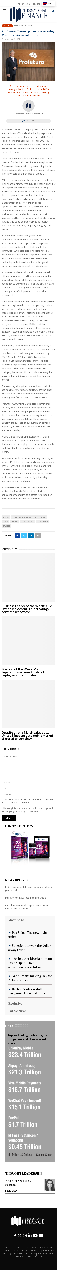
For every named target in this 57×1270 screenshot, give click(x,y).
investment (40, 517)
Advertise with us (42, 1247)
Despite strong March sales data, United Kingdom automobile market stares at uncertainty (27, 735)
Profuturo (42, 522)
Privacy (19, 1256)
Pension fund (27, 522)
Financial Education (22, 517)
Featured (18, 25)
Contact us (22, 1247)
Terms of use (34, 1256)
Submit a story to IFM (15, 1250)
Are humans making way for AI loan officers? (30, 978)
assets (6, 517)
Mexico (14, 522)
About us (7, 1247)
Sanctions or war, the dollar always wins (29, 947)
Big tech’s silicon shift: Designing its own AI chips (26, 991)
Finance (28, 25)
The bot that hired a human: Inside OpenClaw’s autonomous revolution (30, 962)
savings (6, 526)
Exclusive (7, 26)
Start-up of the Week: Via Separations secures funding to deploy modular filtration (24, 672)
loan (5, 522)
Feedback (49, 1250)
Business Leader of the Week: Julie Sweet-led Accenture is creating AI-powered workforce (27, 609)
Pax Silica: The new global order (28, 934)
